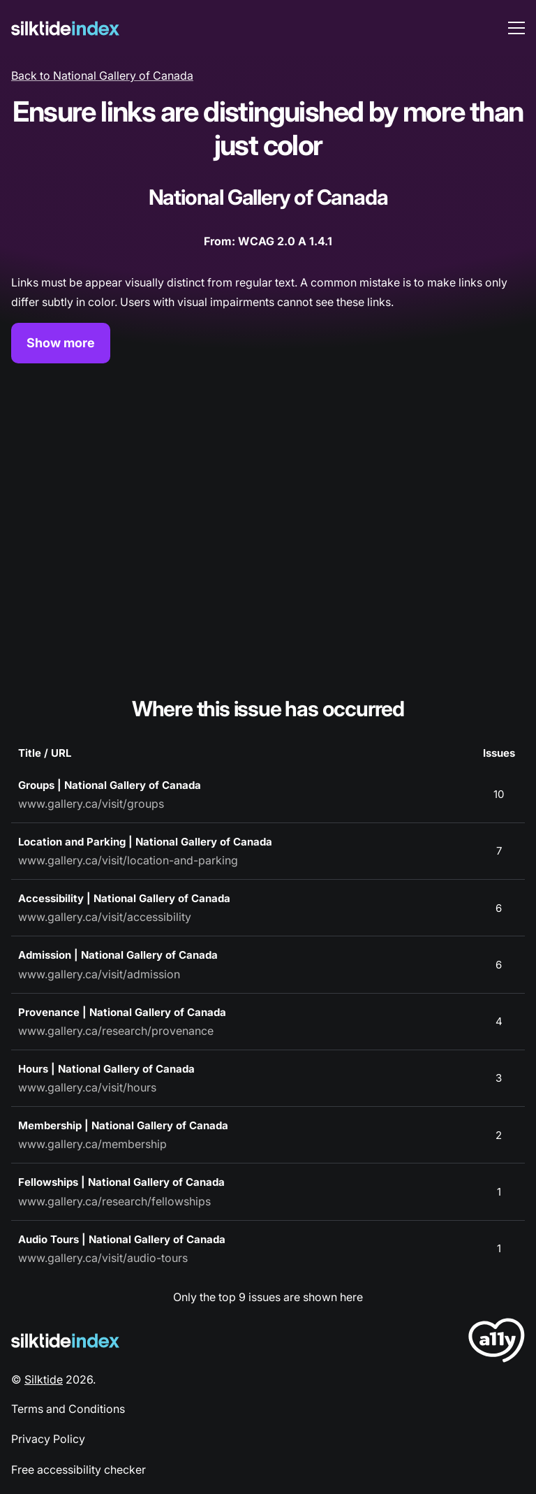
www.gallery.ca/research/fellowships (114, 1201)
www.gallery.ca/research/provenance (116, 1031)
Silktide (43, 1379)
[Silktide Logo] (65, 1340)
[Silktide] (65, 28)
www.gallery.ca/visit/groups (91, 804)
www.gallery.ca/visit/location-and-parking (128, 860)
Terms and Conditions (68, 1409)
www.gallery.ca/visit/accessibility (104, 917)
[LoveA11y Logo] (496, 1343)
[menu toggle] (516, 28)
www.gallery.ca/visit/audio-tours (103, 1258)
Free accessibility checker (78, 1470)
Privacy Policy (48, 1439)
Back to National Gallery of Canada (102, 75)
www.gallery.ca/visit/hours (87, 1087)
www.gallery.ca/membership (92, 1144)
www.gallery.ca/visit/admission (99, 974)
